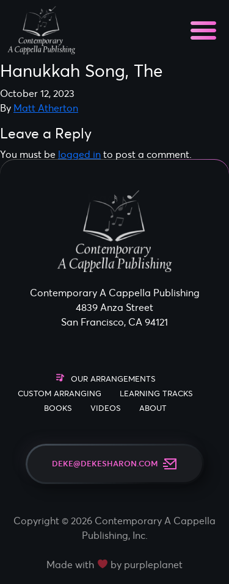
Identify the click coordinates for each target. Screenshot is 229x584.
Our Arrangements (113, 379)
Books (58, 408)
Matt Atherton (45, 108)
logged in (79, 154)
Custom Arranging (59, 393)
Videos (105, 408)
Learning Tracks (156, 393)
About (153, 408)
